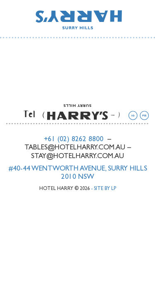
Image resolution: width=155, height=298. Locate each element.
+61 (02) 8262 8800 (73, 139)
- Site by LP (103, 189)
